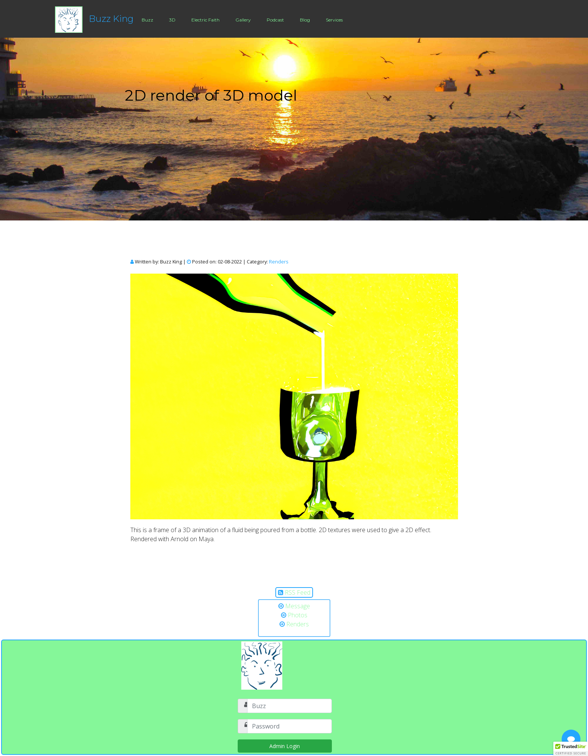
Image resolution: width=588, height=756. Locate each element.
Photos (297, 615)
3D (172, 20)
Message (297, 606)
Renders (279, 261)
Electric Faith (205, 20)
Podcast (275, 20)
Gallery (243, 20)
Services (334, 20)
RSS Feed (297, 592)
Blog (305, 20)
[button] (570, 749)
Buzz (147, 20)
